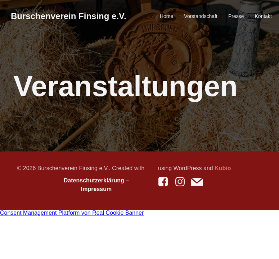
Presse (236, 16)
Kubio (223, 168)
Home (166, 16)
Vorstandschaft (200, 16)
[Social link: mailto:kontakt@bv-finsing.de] (199, 182)
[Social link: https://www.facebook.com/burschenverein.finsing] (165, 182)
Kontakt (263, 16)
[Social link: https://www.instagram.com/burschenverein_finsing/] (182, 182)
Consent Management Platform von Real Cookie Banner (72, 213)
